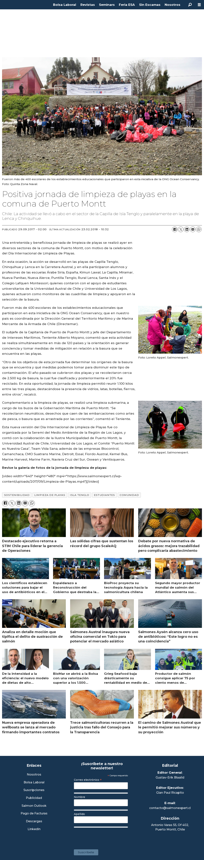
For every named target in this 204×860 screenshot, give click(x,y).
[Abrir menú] (199, 5)
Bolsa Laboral (64, 5)
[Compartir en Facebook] (175, 229)
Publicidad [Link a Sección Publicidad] (34, 798)
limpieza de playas (49, 494)
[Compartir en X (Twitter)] (181, 229)
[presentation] (102, 836)
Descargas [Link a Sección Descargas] (34, 821)
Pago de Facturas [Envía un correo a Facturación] (34, 813)
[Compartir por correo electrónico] (193, 229)
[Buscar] (190, 4)
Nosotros (172, 5)
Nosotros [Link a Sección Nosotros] (34, 774)
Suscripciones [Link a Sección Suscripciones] (33, 790)
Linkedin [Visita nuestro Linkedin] (34, 829)
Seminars (107, 5)
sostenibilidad (17, 494)
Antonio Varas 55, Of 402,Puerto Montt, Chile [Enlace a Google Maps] (170, 827)
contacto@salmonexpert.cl (170, 808)
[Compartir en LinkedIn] (187, 229)
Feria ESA (127, 5)
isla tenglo (79, 494)
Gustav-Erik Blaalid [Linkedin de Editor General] (170, 777)
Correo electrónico (88, 780)
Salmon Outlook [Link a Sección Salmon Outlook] (34, 806)
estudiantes (104, 494)
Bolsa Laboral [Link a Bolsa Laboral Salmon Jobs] (34, 782)
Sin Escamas (149, 5)
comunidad (129, 494)
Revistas (87, 5)
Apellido (79, 814)
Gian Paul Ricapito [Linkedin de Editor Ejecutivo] (170, 792)
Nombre (79, 797)
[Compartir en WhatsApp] (199, 229)
